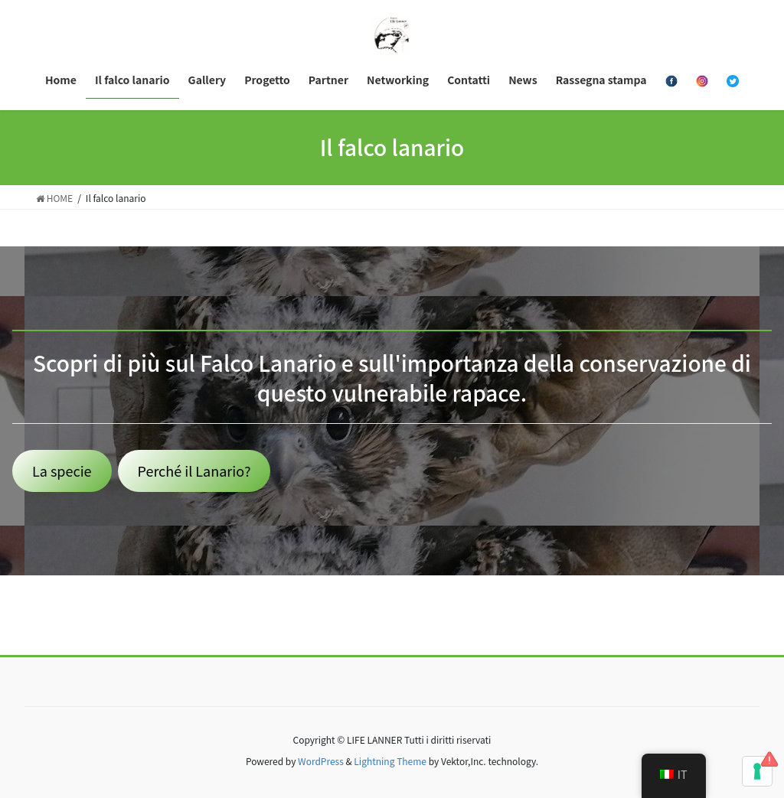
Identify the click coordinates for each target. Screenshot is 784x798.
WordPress (321, 760)
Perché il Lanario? (194, 470)
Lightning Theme (390, 760)
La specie (62, 470)
